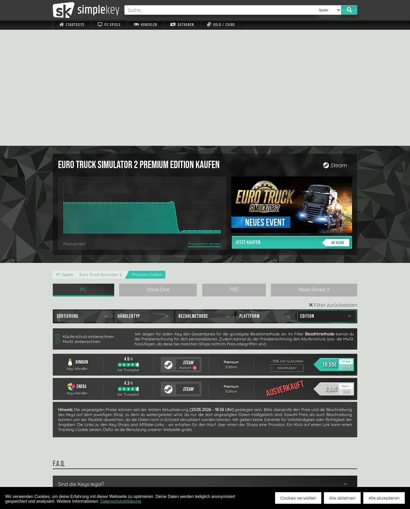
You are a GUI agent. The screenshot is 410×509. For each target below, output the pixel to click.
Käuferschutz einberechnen (85, 220)
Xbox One (158, 173)
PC (83, 173)
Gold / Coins (221, 24)
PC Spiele (109, 24)
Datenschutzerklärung (120, 501)
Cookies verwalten (298, 498)
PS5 (233, 173)
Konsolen (145, 24)
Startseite (72, 24)
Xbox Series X (314, 173)
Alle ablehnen (342, 498)
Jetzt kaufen (292, 126)
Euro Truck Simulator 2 (101, 158)
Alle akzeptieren (384, 498)
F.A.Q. (171, 474)
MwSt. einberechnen (78, 225)
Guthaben (182, 24)
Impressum (75, 474)
